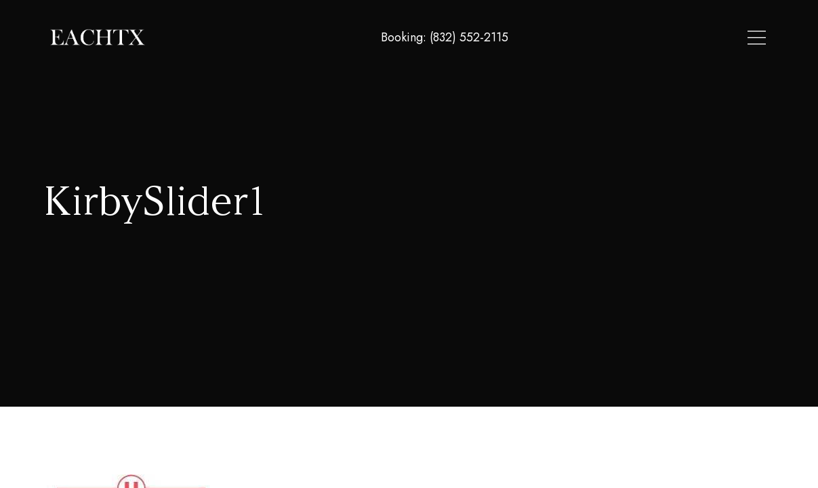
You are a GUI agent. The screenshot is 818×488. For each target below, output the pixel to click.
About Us (664, 37)
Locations (599, 37)
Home (542, 37)
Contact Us (734, 37)
